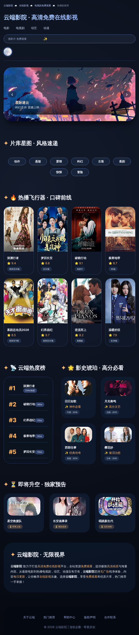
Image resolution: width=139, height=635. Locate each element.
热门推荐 (49, 617)
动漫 (46, 28)
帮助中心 (69, 617)
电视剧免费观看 (43, 5)
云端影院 (8, 5)
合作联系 (110, 617)
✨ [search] (45, 39)
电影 (6, 28)
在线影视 (24, 5)
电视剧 (20, 28)
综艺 (34, 28)
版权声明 (90, 617)
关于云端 (29, 617)
